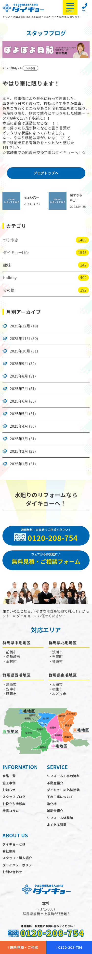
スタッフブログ (14, 796)
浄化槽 (52, 803)
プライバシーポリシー (18, 865)
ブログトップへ (46, 172)
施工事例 (9, 783)
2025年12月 (20, 325)
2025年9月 (19, 363)
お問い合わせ (12, 872)
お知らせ (8, 789)
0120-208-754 (69, 947)
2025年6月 (19, 401)
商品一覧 (9, 775)
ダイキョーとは (14, 844)
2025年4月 (19, 426)
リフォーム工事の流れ (63, 775)
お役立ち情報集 (14, 803)
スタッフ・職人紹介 (17, 858)
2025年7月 (19, 388)
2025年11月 (20, 338)
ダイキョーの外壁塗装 (63, 789)
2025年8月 (19, 376)
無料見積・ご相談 (23, 947)
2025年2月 (19, 451)
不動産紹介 (55, 783)
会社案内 (9, 851)
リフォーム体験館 (60, 817)
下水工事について (60, 796)
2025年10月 (20, 351)
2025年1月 (19, 463)
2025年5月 (19, 413)
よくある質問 (56, 824)
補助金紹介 (55, 810)
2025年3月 (19, 438)
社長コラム (10, 810)
